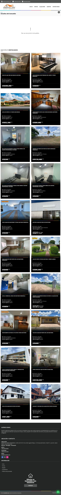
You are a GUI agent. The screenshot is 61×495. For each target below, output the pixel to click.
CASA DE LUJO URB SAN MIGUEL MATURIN (11, 75)
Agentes (49, 6)
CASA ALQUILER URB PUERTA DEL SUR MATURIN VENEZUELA (12, 260)
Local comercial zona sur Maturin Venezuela (13, 295)
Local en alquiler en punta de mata (11, 406)
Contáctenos (56, 6)
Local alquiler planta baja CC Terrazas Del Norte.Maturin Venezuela (13, 370)
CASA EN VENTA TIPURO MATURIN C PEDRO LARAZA (44, 259)
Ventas (36, 6)
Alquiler (3, 467)
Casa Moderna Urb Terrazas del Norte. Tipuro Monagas (44, 76)
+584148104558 (27, 1)
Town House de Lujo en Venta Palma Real (43, 369)
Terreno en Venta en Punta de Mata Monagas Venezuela (44, 149)
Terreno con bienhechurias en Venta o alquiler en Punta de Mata (45, 296)
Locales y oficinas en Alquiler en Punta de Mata (45, 406)
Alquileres (42, 6)
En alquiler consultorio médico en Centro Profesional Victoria (43, 186)
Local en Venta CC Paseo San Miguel (11, 112)
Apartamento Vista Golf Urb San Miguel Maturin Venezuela (45, 113)
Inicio (31, 6)
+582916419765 (17, 1)
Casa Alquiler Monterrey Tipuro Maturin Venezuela (15, 222)
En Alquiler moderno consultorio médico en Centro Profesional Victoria (13, 149)
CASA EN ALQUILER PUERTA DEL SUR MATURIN (43, 332)
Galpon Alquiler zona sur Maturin (41, 222)
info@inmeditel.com (5, 454)
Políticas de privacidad (7, 471)
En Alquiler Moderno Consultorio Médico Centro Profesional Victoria (14, 186)
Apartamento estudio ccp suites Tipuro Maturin (14, 332)
